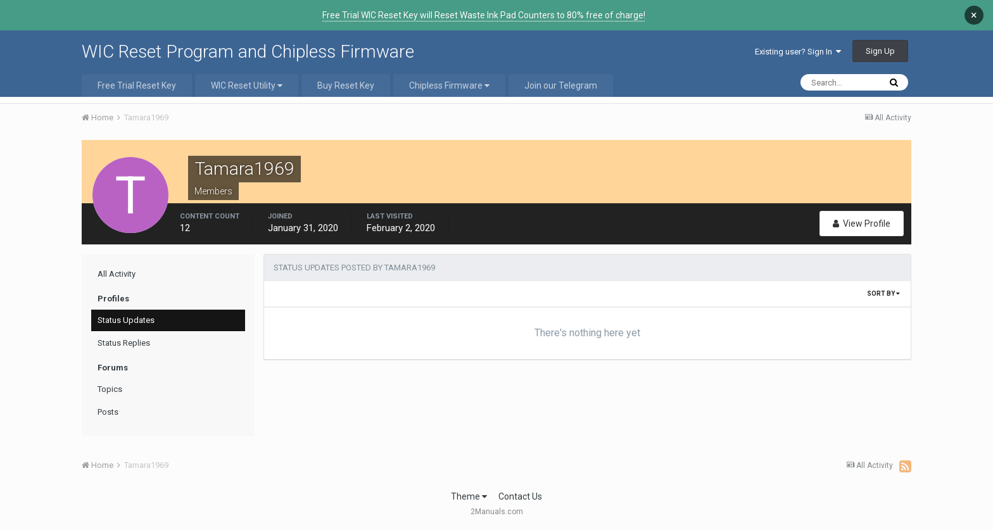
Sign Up (880, 51)
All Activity (117, 274)
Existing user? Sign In (798, 51)
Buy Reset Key (345, 85)
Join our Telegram (560, 85)
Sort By (883, 293)
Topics (110, 389)
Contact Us (520, 496)
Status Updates (126, 320)
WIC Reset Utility (246, 85)
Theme (469, 496)
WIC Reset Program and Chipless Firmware (248, 51)
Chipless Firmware (449, 85)
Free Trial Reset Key (137, 85)
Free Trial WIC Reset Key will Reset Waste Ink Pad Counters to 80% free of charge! (483, 15)
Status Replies (124, 343)
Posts (108, 412)
